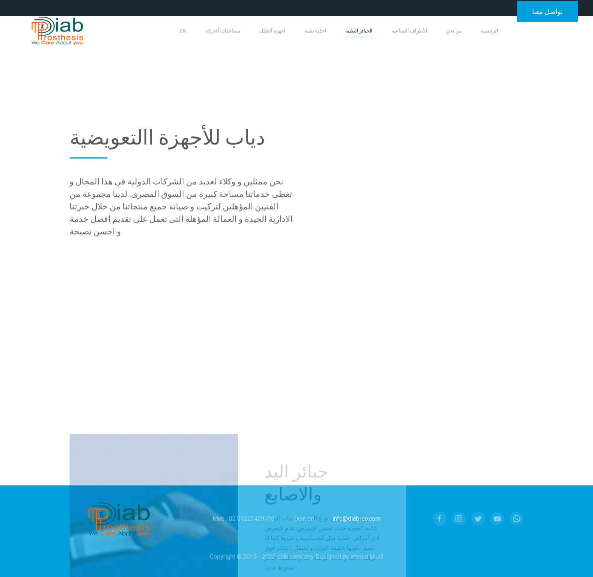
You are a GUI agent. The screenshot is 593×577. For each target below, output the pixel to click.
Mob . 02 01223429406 (244, 519)
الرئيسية (489, 30)
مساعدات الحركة (223, 30)
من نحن (454, 30)
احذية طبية (315, 30)
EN (183, 30)
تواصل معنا (547, 12)
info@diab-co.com (356, 519)
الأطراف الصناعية (409, 30)
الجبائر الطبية (359, 30)
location (303, 519)
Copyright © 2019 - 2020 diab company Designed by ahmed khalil (295, 556)
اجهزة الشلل (272, 30)
